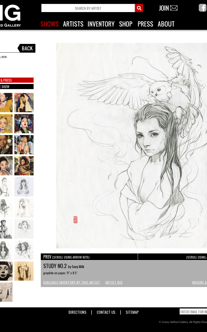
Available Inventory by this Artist (71, 282)
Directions (77, 311)
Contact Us (106, 311)
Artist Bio (114, 282)
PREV (66, 257)
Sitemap (132, 311)
